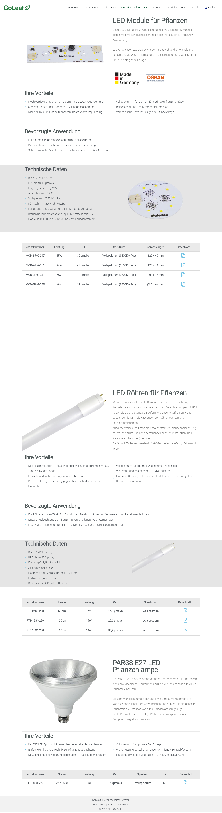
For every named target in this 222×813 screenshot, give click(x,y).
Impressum (99, 806)
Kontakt (96, 801)
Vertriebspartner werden (117, 801)
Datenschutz (122, 806)
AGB (110, 806)
